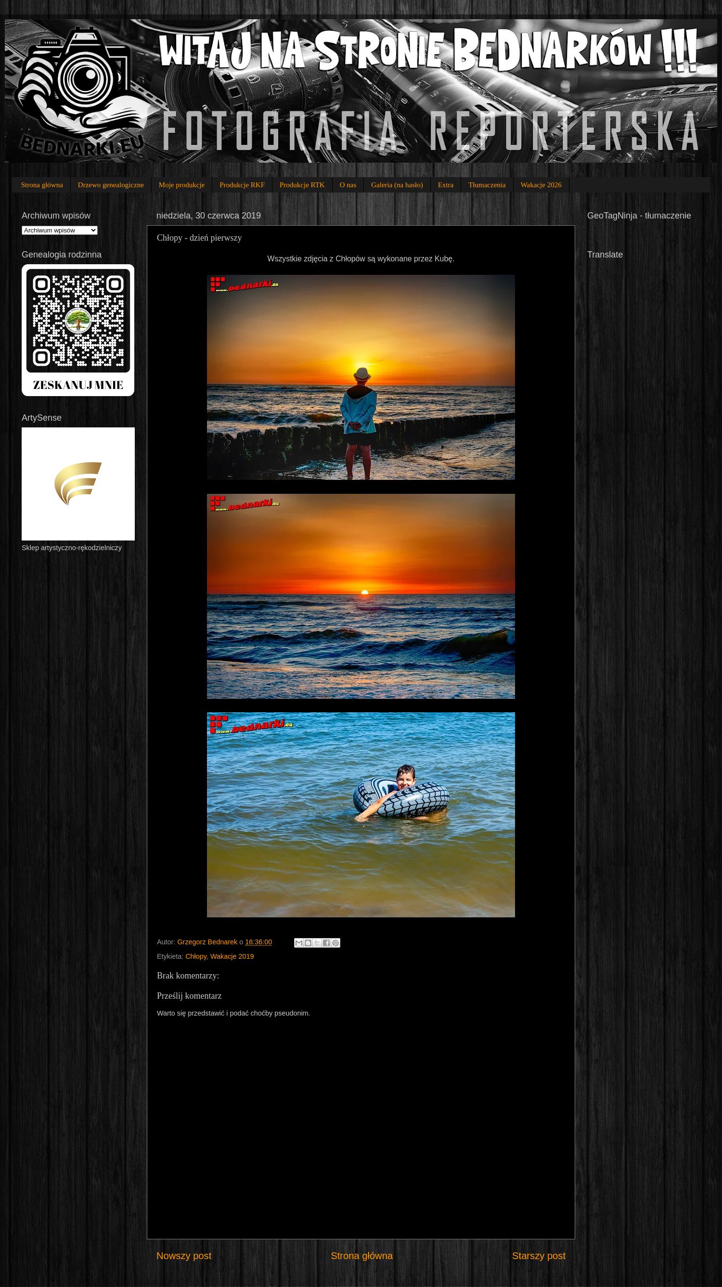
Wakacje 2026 (541, 185)
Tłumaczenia (486, 185)
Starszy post (539, 1255)
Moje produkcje (182, 185)
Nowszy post (183, 1255)
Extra (445, 185)
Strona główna (42, 185)
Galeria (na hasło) (397, 185)
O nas (348, 185)
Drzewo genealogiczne (111, 185)
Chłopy (195, 956)
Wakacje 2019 (232, 956)
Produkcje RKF (242, 185)
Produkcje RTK (302, 185)
